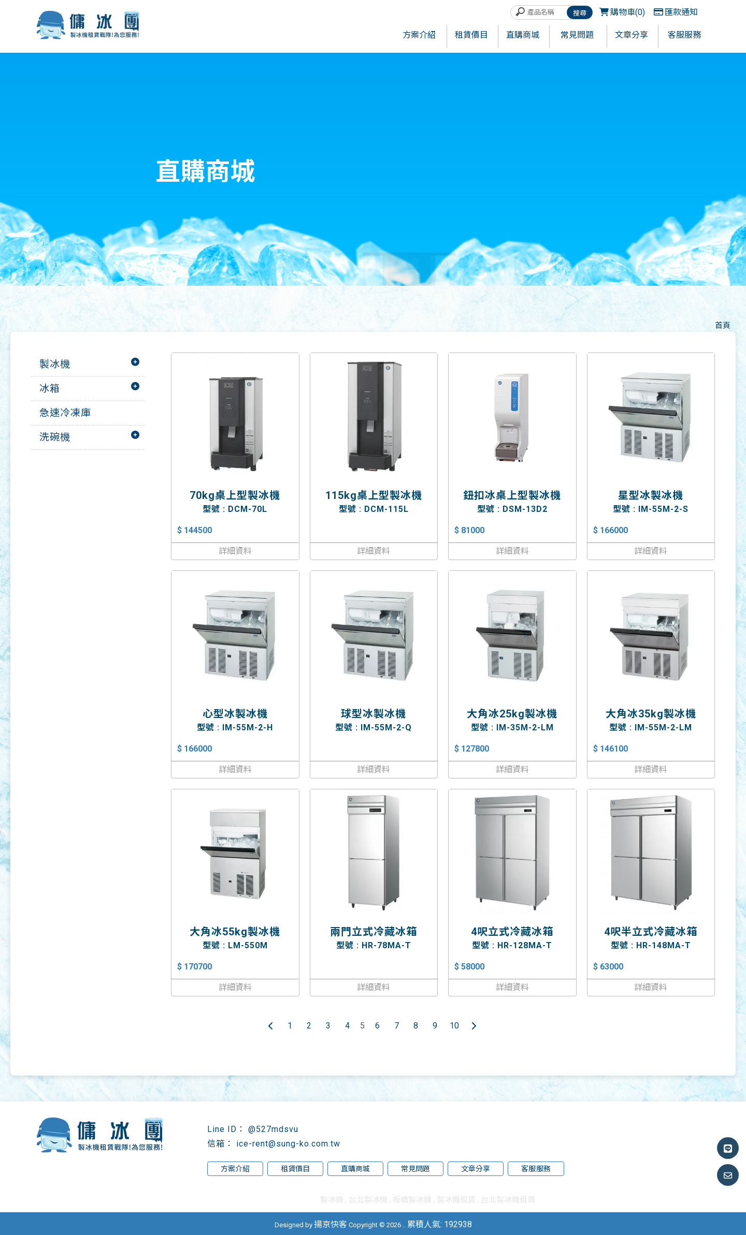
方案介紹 (235, 1169)
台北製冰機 (368, 1199)
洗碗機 (54, 437)
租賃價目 (295, 1169)
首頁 (722, 325)
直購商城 (355, 1169)
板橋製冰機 (412, 1199)
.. (404, 1224)
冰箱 (49, 388)
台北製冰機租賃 (508, 1199)
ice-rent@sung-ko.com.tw (288, 1144)
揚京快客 (330, 1224)
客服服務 (535, 1169)
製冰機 (54, 364)
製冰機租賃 (456, 1199)
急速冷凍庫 (65, 413)
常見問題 (415, 1169)
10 (454, 1026)
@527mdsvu (273, 1129)
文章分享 (475, 1169)
